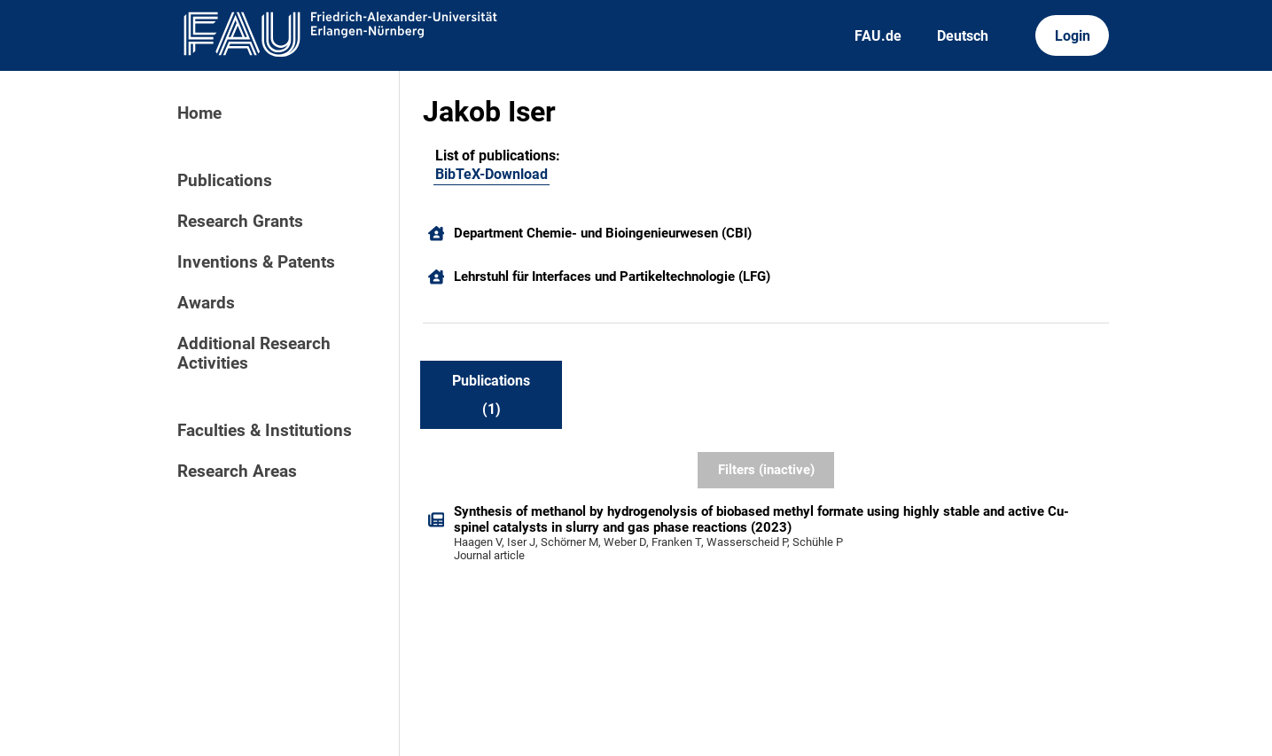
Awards (206, 303)
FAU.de (878, 35)
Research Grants (240, 221)
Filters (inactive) (766, 470)
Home (199, 113)
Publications (224, 181)
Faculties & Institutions (264, 430)
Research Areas (237, 471)
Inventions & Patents (256, 262)
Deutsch (962, 35)
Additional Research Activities (254, 353)
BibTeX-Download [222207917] (491, 174)
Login (1072, 35)
